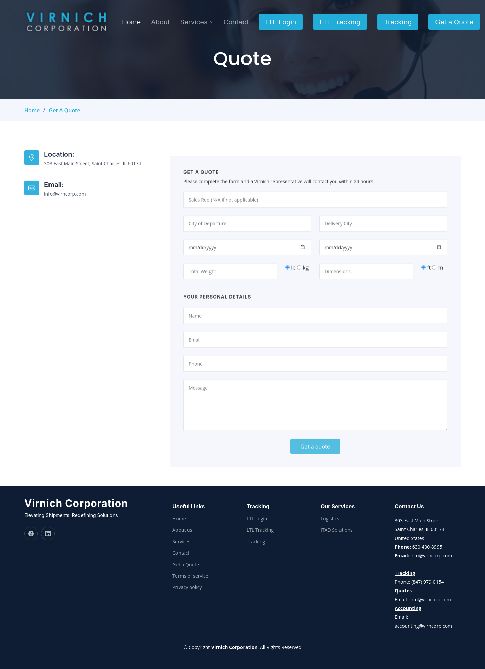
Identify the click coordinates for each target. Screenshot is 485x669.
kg (303, 280)
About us (182, 530)
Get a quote (315, 459)
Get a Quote (454, 22)
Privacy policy (187, 587)
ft (426, 280)
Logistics (330, 518)
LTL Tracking (340, 22)
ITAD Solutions (337, 530)
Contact (236, 22)
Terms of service (190, 576)
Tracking (398, 22)
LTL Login (280, 22)
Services (181, 541)
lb (290, 280)
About (160, 22)
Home (131, 22)
